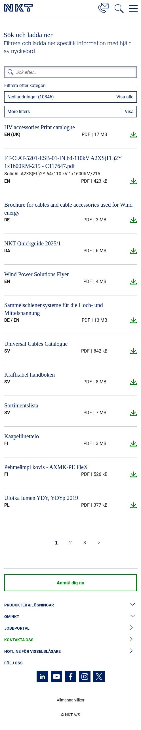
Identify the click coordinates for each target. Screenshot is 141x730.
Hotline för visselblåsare (70, 651)
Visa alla (125, 97)
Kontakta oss (70, 640)
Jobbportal (70, 628)
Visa (129, 111)
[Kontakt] (103, 7)
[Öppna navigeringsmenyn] (133, 8)
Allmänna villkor (71, 700)
